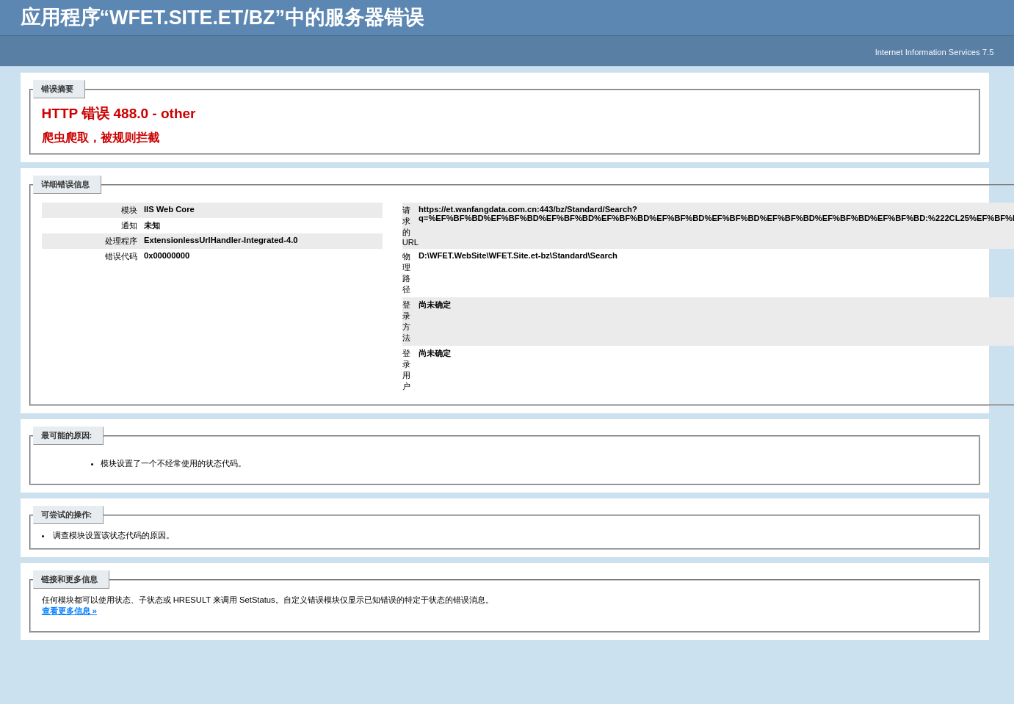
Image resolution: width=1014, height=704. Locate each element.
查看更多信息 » (69, 610)
